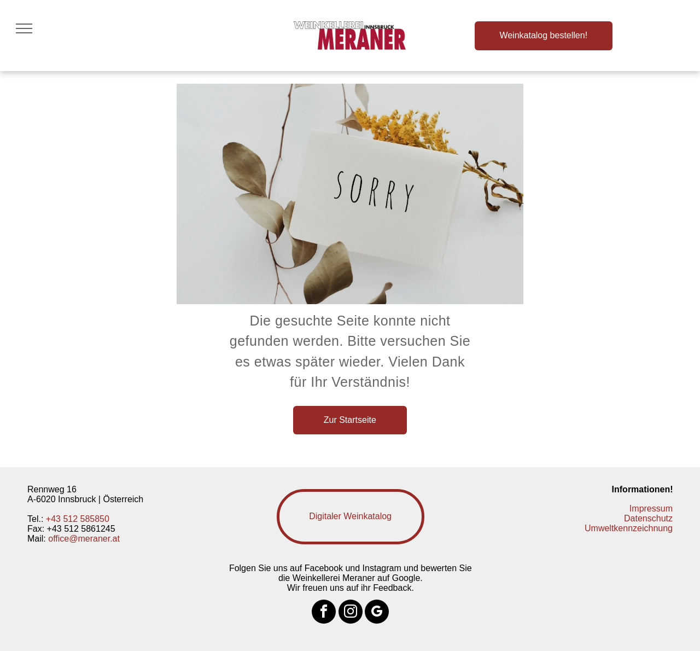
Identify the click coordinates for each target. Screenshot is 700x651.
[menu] (24, 28)
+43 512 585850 (77, 519)
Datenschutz (648, 518)
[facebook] (324, 613)
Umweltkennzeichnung (629, 528)
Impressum (651, 508)
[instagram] (351, 613)
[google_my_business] (377, 613)
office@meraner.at (84, 538)
